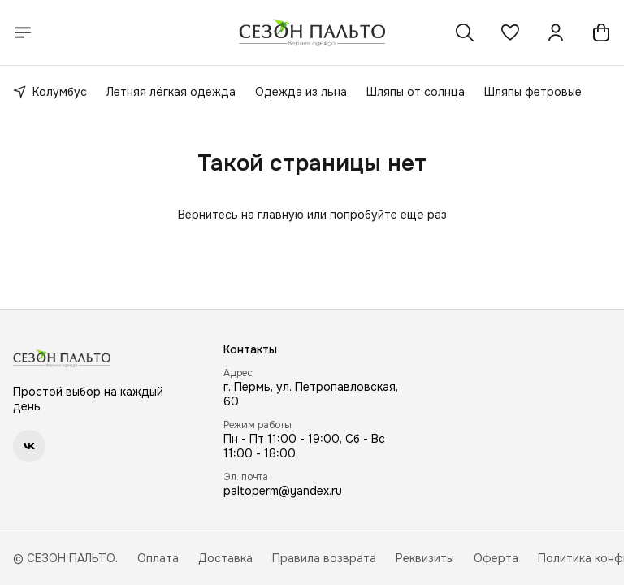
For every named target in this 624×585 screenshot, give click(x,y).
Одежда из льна (301, 91)
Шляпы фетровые (533, 91)
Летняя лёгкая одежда (171, 91)
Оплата (158, 558)
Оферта (496, 558)
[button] (510, 32)
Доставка (225, 558)
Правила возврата (324, 558)
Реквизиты (425, 558)
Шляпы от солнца (415, 91)
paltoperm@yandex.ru (282, 490)
